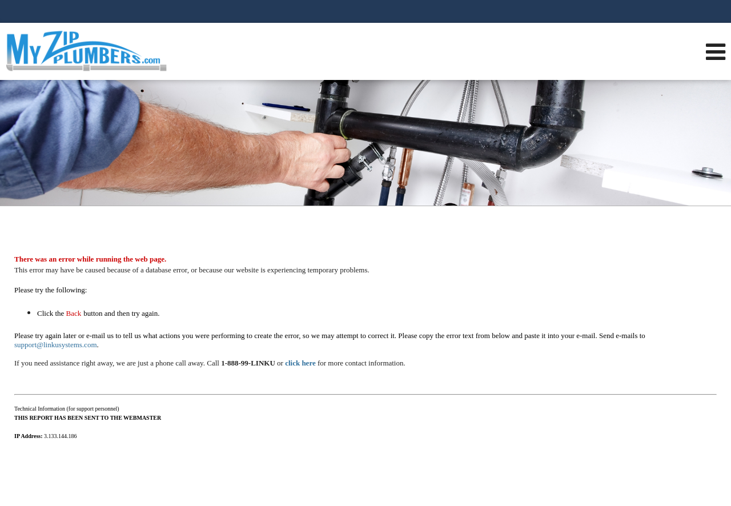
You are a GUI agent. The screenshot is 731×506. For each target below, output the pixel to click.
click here (300, 363)
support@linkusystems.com (55, 344)
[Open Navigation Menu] (715, 51)
